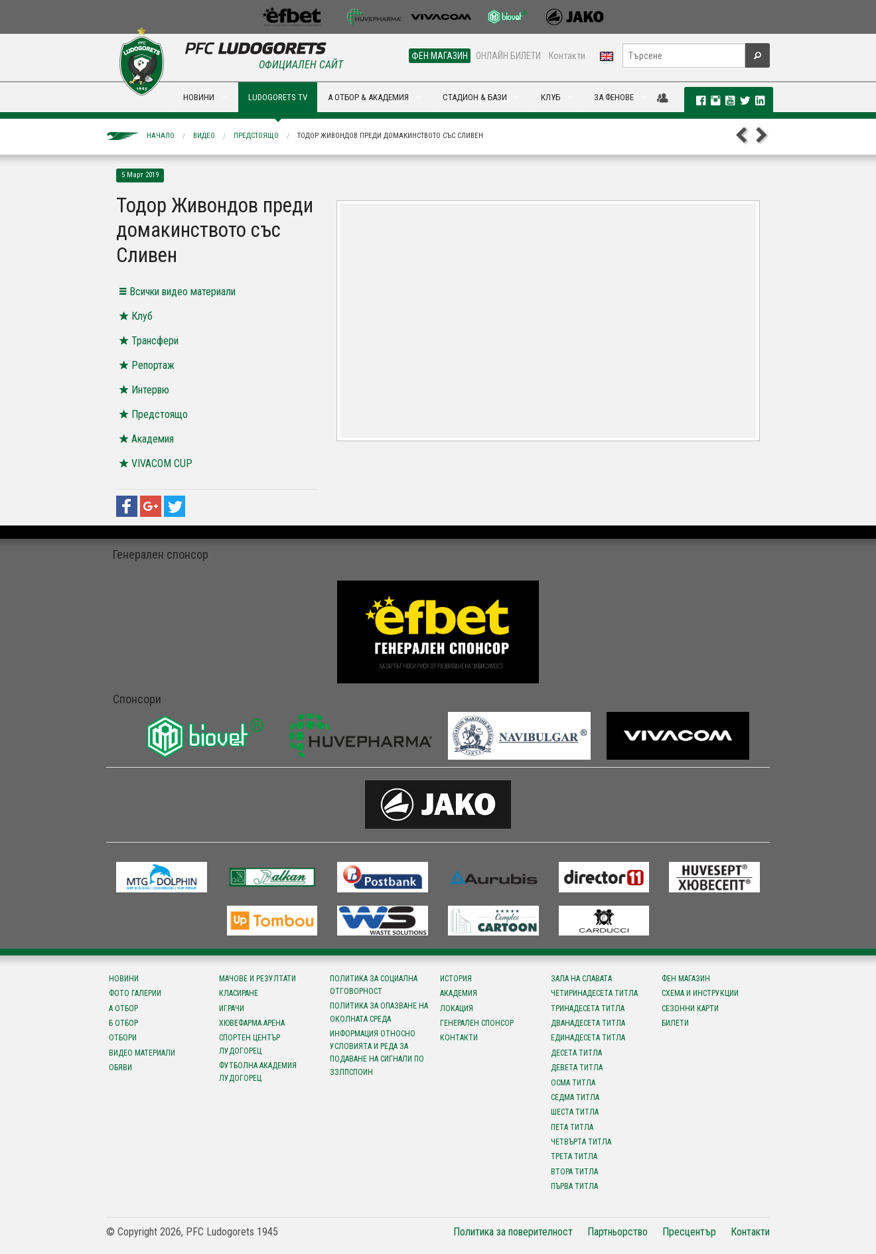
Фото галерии (135, 993)
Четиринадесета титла (594, 993)
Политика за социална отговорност (373, 985)
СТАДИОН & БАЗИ (475, 97)
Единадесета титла (588, 1037)
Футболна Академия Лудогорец (258, 1072)
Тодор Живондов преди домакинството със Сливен (390, 135)
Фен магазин (686, 978)
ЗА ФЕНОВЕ (614, 97)
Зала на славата (581, 978)
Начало (161, 135)
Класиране (238, 993)
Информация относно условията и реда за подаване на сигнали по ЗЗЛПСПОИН (377, 1053)
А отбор (123, 1008)
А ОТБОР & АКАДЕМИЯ (368, 97)
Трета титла (574, 1156)
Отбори (123, 1037)
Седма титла (575, 1097)
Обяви (120, 1067)
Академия (458, 993)
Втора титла (574, 1171)
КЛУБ (550, 97)
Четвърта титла (581, 1142)
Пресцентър (689, 1231)
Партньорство (617, 1231)
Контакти (567, 55)
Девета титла (577, 1067)
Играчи (231, 1008)
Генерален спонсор (477, 1023)
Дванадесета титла (588, 1023)
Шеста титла (575, 1112)
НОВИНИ (198, 97)
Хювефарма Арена (252, 1023)
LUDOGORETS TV (277, 97)
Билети (675, 1023)
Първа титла (574, 1186)
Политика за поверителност (513, 1231)
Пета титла (572, 1127)
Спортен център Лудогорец (249, 1044)
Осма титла (573, 1082)
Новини (124, 978)
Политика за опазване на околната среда (379, 1012)
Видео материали (142, 1053)
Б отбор (123, 1023)
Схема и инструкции (700, 993)
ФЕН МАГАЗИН (439, 55)
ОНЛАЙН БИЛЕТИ (508, 55)
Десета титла (576, 1053)
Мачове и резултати (257, 978)
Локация (456, 1008)
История (456, 978)
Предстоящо (256, 135)
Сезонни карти (690, 1008)
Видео (204, 135)
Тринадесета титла (587, 1008)
